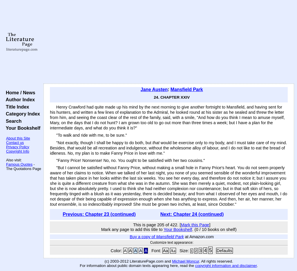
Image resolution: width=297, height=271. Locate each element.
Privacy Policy (17, 147)
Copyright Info (17, 151)
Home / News (19, 92)
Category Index (21, 113)
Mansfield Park (187, 89)
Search (12, 121)
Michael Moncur (185, 261)
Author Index (19, 99)
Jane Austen (154, 89)
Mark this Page (195, 225)
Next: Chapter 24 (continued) (192, 214)
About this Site (18, 138)
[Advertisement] (168, 42)
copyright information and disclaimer (226, 265)
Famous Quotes (19, 164)
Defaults (224, 250)
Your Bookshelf (21, 128)
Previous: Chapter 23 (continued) (99, 214)
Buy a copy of (157, 236)
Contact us (15, 142)
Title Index (16, 106)
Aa (165, 250)
